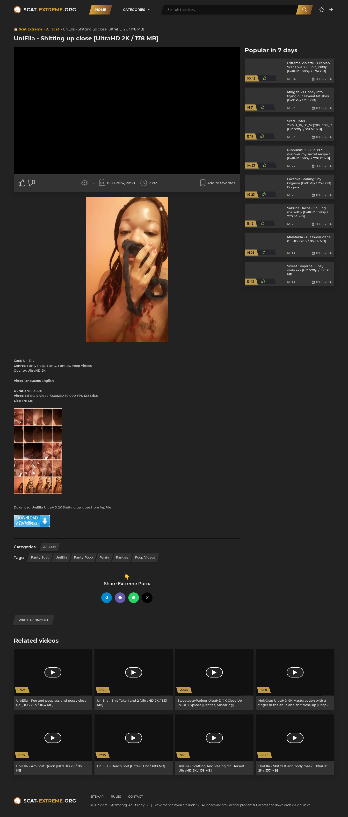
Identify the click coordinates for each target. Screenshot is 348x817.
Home (100, 9)
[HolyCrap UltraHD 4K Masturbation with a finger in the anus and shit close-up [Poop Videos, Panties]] (295, 679)
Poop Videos (145, 557)
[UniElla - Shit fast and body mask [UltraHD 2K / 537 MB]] (295, 744)
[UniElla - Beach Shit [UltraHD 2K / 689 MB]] (133, 744)
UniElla (61, 557)
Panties (122, 557)
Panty (104, 557)
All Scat (52, 29)
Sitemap (97, 796)
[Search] (304, 10)
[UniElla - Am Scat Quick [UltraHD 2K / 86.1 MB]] (53, 744)
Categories (134, 9)
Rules (116, 796)
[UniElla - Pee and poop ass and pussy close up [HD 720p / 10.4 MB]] (53, 679)
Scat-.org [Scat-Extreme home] (49, 10)
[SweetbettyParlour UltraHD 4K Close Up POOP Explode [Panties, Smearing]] (214, 679)
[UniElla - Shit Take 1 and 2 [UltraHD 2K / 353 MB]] (133, 679)
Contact (135, 796)
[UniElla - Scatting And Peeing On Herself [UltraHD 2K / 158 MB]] (214, 744)
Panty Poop (83, 557)
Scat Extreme (31, 29)
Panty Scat (40, 557)
